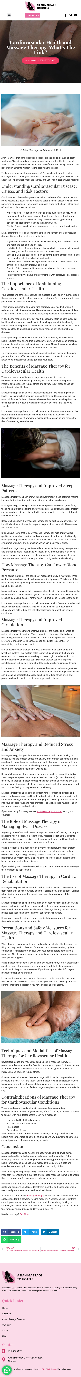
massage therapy (34, 1195)
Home (5, 1308)
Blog (4, 1335)
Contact (5, 1330)
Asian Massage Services (13, 1319)
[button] (9, 15)
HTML (43, 1369)
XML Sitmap (51, 1369)
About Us (6, 1313)
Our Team (6, 1324)
